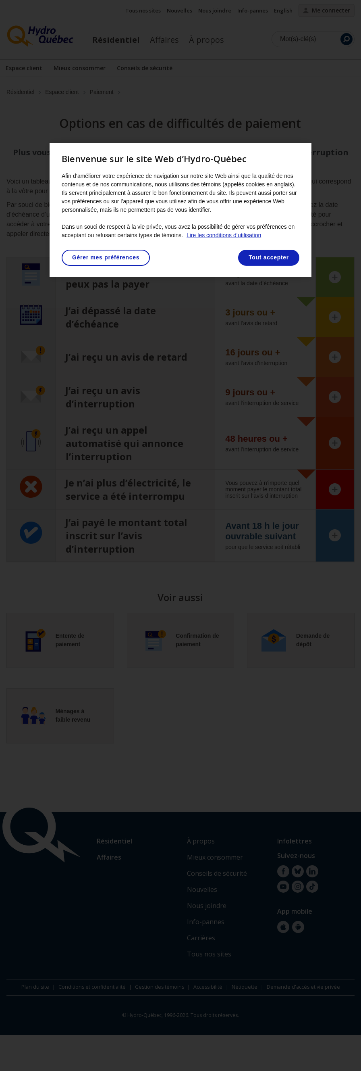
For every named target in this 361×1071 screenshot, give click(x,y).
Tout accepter (269, 257)
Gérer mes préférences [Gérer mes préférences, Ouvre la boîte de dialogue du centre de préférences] (105, 257)
